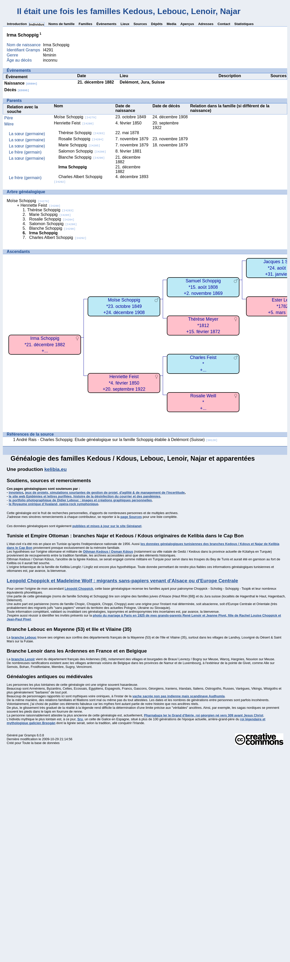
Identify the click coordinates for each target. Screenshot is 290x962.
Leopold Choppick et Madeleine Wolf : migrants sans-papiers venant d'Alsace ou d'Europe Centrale (122, 580)
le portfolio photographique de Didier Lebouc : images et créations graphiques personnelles (80, 500)
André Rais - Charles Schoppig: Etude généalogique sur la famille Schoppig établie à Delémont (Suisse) (116, 439)
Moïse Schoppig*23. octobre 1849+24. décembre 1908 (124, 306)
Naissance (20, 83)
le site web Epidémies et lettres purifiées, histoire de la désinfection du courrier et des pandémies (84, 496)
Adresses (205, 24)
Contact (223, 24)
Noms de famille (62, 24)
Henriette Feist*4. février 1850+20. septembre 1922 (124, 383)
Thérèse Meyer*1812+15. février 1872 (203, 325)
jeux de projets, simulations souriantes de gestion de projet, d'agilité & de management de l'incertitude (105, 492)
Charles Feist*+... (203, 364)
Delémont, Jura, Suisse (142, 82)
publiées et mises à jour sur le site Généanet (106, 526)
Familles (85, 24)
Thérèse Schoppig (81, 133)
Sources (140, 24)
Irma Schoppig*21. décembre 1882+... (45, 344)
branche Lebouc (24, 637)
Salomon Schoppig (82, 151)
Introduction (17, 24)
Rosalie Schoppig (81, 139)
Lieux (125, 24)
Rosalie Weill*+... (203, 402)
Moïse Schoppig (75, 117)
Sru (80, 719)
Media (171, 24)
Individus (36, 24)
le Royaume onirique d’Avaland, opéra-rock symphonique (53, 504)
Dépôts (157, 24)
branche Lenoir (23, 659)
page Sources (131, 517)
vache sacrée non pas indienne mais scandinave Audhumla (178, 696)
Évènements (106, 24)
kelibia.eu (55, 469)
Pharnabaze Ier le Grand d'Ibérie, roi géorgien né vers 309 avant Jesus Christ (203, 715)
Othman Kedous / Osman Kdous (108, 551)
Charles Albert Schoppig (57, 237)
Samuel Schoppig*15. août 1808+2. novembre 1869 (203, 287)
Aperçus (187, 24)
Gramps (30, 735)
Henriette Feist (74, 123)
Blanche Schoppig (82, 157)
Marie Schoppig (79, 145)
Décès (16, 90)
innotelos (16, 492)
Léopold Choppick (79, 588)
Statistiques (244, 24)
